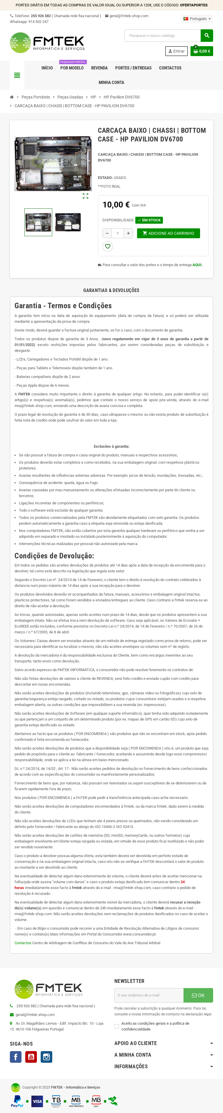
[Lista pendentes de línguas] (197, 19)
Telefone (55, 16)
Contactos (23, 943)
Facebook (15, 1057)
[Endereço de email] (149, 995)
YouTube (31, 1057)
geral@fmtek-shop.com (126, 16)
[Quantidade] (118, 233)
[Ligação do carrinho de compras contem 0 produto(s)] (201, 51)
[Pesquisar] (169, 35)
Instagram (46, 1057)
